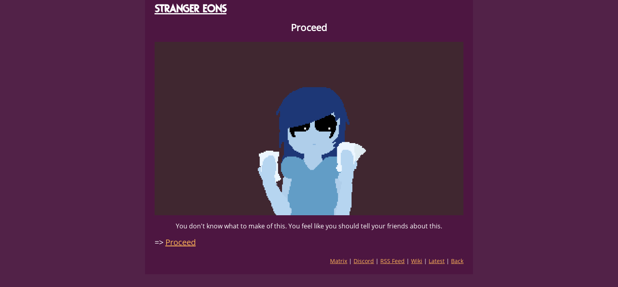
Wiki (416, 261)
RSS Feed (392, 261)
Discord (364, 261)
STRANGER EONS (191, 8)
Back (457, 261)
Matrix (338, 261)
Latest (437, 261)
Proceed (180, 242)
